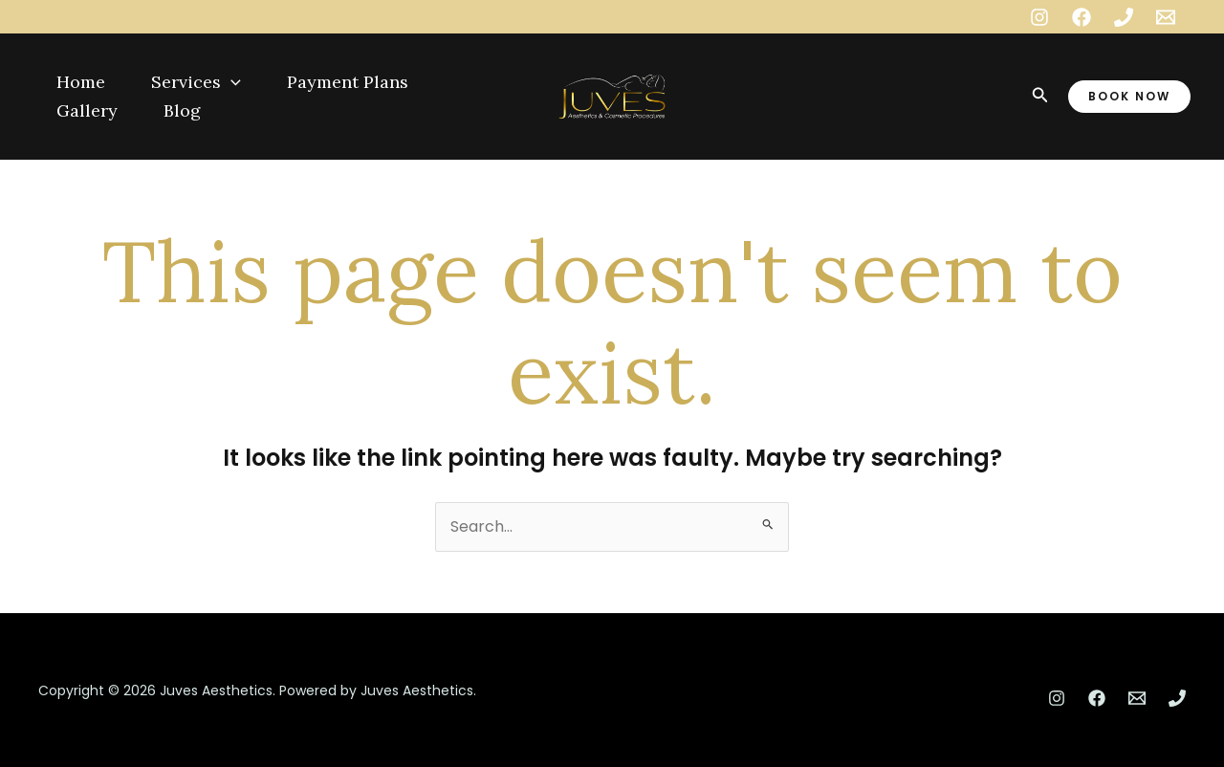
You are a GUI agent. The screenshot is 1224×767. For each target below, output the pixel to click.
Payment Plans (347, 82)
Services (196, 82)
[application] (231, 82)
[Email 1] (1165, 17)
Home (80, 82)
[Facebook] (1081, 17)
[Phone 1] (1123, 17)
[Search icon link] (1040, 96)
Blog (182, 110)
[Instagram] (1039, 17)
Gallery (87, 110)
